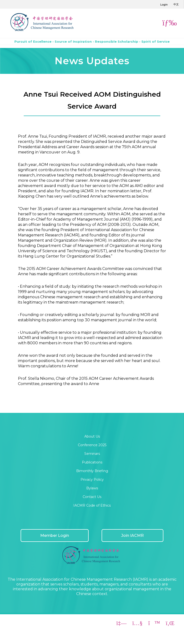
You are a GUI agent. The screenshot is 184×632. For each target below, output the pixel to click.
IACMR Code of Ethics (92, 505)
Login (164, 4)
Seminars (92, 453)
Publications (92, 462)
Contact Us (92, 497)
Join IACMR (132, 535)
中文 (176, 4)
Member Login (54, 535)
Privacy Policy (92, 479)
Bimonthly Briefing (92, 471)
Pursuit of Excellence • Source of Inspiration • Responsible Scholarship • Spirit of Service (92, 41)
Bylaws (92, 488)
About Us (92, 436)
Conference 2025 (92, 445)
